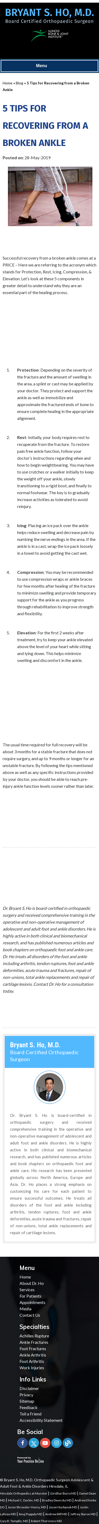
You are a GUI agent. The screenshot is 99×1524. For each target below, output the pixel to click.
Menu (48, 66)
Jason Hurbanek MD (63, 1507)
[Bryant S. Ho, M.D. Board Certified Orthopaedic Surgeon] (50, 18)
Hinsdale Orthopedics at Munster (23, 1493)
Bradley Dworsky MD (57, 1500)
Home (7, 83)
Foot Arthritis (32, 1361)
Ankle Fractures (34, 1342)
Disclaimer (29, 1388)
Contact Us (30, 1315)
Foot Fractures (33, 1348)
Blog (19, 83)
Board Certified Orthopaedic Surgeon (44, 1052)
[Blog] (68, 1443)
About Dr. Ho (32, 1283)
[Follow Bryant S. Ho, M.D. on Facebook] (22, 1443)
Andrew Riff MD (56, 1514)
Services (27, 1289)
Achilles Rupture (34, 1335)
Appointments (32, 1302)
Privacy (26, 1394)
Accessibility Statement (41, 1420)
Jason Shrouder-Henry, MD (27, 1507)
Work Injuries (32, 1367)
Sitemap (27, 1401)
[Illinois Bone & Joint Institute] (49, 35)
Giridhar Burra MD (63, 1493)
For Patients (30, 1295)
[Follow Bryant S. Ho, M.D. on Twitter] (34, 1443)
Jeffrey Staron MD (83, 1514)
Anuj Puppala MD (30, 1514)
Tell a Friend (30, 1413)
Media (25, 1308)
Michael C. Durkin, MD (23, 1500)
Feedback (28, 1407)
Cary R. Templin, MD (14, 1521)
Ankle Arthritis (33, 1354)
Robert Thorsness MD (46, 1521)
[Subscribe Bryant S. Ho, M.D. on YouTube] (45, 1443)
